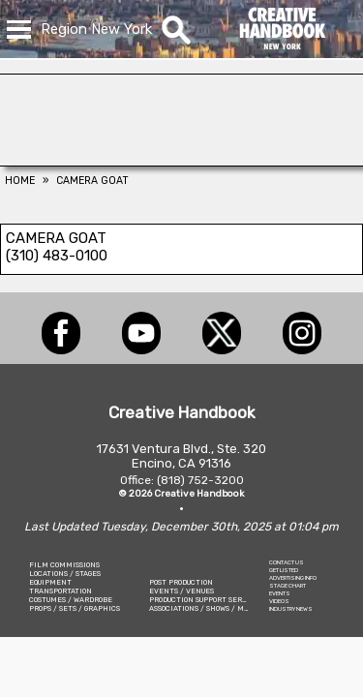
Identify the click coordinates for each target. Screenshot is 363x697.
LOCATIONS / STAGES (65, 573)
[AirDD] (181, 160)
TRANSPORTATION (60, 591)
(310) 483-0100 (56, 255)
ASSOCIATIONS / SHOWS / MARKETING (215, 608)
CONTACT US (286, 562)
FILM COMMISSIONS (64, 565)
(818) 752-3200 (200, 480)
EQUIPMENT (50, 582)
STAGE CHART (287, 586)
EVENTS (279, 593)
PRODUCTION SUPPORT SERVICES (206, 599)
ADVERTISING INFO (293, 578)
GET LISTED (283, 570)
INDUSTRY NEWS (291, 609)
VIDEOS (279, 601)
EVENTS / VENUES (181, 591)
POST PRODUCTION (181, 582)
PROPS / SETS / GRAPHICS (74, 608)
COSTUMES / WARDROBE (70, 599)
